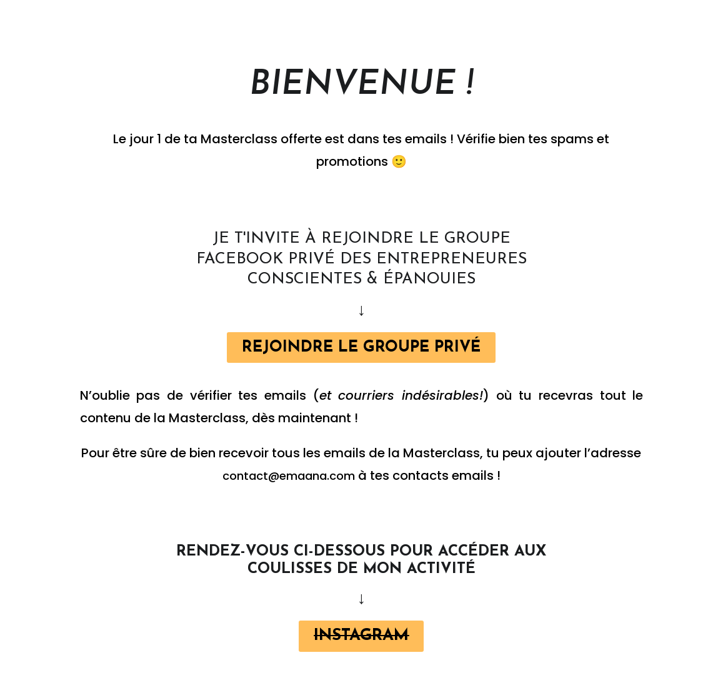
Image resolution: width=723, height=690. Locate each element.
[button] (361, 348)
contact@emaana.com (289, 478)
